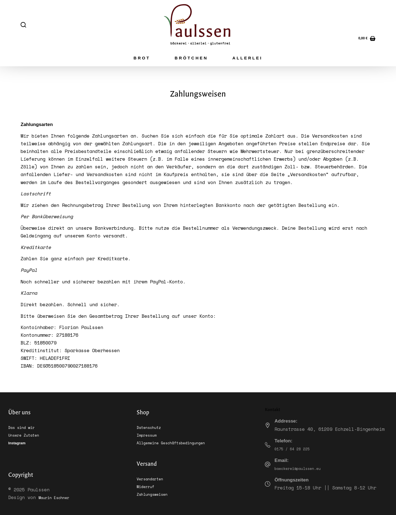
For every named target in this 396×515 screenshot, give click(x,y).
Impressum (149, 434)
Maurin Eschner (57, 497)
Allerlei (247, 58)
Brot (142, 58)
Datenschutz (152, 426)
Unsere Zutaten (27, 434)
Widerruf (148, 486)
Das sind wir (24, 426)
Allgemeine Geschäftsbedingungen (179, 442)
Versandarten (153, 478)
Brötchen (191, 58)
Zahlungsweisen (156, 493)
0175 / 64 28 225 (296, 448)
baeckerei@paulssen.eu (303, 467)
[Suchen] (23, 25)
